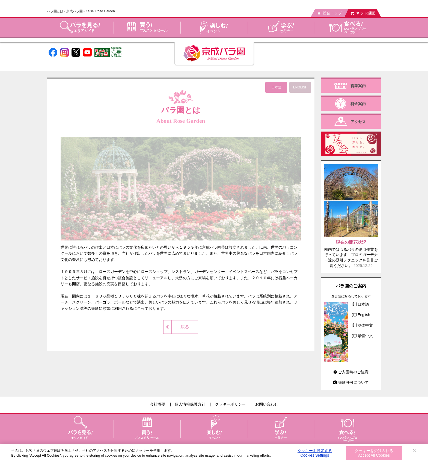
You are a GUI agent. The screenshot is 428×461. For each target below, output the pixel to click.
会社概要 (157, 404)
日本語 (363, 304)
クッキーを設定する (315, 453)
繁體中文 (365, 336)
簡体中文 (365, 325)
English (364, 315)
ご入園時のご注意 (351, 372)
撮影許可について (351, 382)
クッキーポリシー (230, 404)
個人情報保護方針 (190, 404)
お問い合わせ (266, 404)
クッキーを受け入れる (374, 453)
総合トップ (329, 13)
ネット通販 (362, 13)
